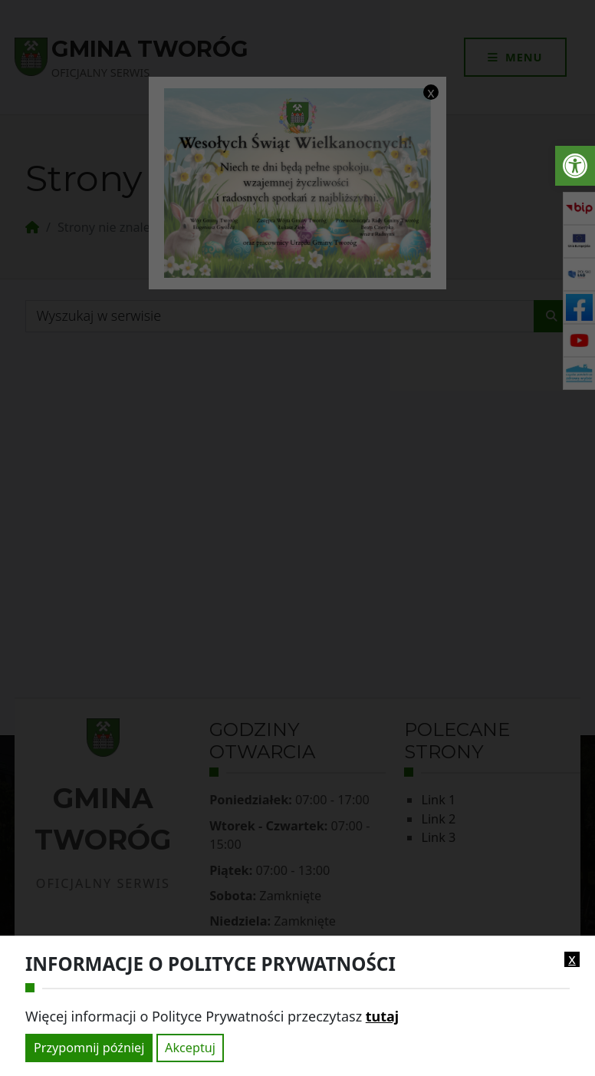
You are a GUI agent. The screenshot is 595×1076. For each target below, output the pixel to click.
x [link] (572, 959)
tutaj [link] (382, 1016)
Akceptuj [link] (190, 1047)
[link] (575, 166)
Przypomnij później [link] (89, 1047)
